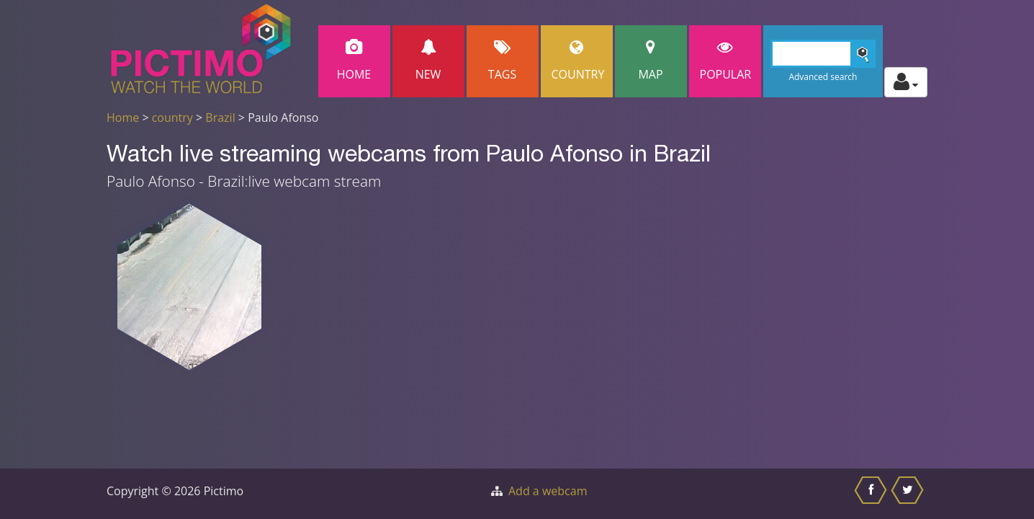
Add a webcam (547, 491)
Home (354, 61)
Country (578, 61)
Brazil (220, 117)
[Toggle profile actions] (905, 82)
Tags (502, 61)
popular (726, 61)
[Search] (823, 54)
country (172, 117)
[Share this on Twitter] (909, 494)
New (428, 61)
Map (651, 61)
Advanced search (822, 77)
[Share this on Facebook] (872, 494)
